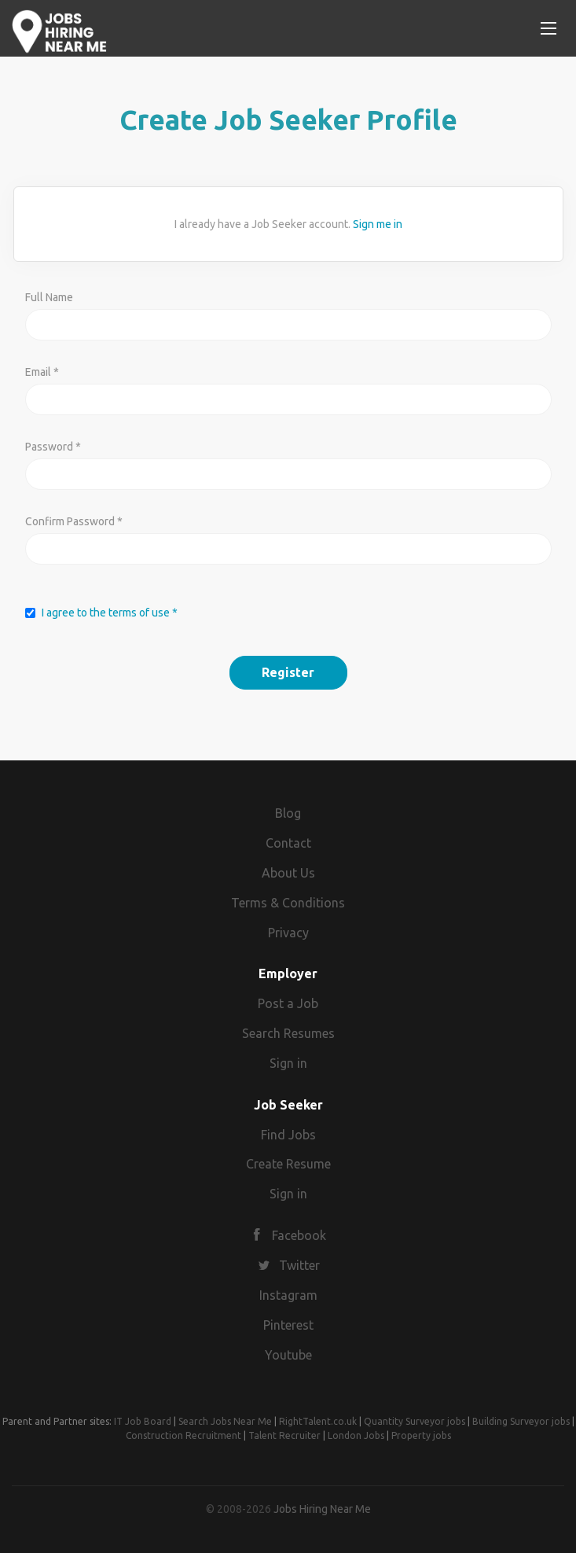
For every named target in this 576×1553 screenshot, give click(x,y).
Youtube (288, 1355)
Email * (42, 372)
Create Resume (288, 1164)
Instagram (288, 1295)
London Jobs (356, 1435)
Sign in (288, 1063)
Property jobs (421, 1435)
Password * (53, 446)
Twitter (299, 1265)
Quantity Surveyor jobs (414, 1421)
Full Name (49, 297)
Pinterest (288, 1325)
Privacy (288, 933)
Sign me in (377, 224)
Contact (288, 843)
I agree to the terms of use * (110, 612)
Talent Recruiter (284, 1435)
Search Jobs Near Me (225, 1421)
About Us (288, 873)
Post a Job (288, 1003)
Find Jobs (288, 1135)
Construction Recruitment (183, 1435)
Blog (288, 813)
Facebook (299, 1235)
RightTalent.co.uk (318, 1421)
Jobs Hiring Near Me (322, 1509)
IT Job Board (142, 1421)
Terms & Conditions (288, 903)
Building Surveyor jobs (521, 1421)
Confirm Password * (74, 521)
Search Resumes (288, 1033)
